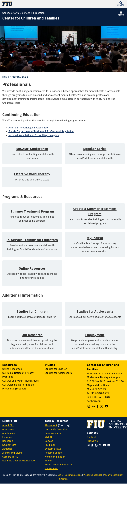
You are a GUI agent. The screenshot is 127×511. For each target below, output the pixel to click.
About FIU (8, 425)
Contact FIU (93, 437)
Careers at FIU (10, 457)
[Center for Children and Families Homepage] (30, 18)
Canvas (49, 441)
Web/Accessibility (113, 475)
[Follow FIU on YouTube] (105, 445)
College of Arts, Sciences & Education (23, 13)
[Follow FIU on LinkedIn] (93, 445)
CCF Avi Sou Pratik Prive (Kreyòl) (20, 381)
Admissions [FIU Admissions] (8, 429)
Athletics (7, 449)
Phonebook (51, 425)
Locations (7, 437)
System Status (53, 449)
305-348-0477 (100, 393)
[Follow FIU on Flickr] (109, 445)
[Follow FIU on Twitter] (101, 445)
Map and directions (98, 385)
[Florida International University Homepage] (33, 4)
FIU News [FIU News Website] (92, 441)
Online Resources (12, 369)
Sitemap (63, 479)
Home (5, 77)
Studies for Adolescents (58, 373)
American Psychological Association (28, 128)
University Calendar (56, 429)
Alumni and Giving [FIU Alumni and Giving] (12, 453)
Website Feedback (92, 475)
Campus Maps (53, 433)
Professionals (20, 77)
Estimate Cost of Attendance (18, 461)
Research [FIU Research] (7, 441)
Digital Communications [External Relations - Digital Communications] (70, 475)
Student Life (9, 445)
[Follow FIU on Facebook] (97, 445)
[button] (121, 3)
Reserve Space (53, 453)
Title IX (49, 461)
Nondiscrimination (55, 457)
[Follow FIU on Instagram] (89, 445)
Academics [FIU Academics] (8, 433)
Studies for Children (56, 369)
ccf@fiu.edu (94, 401)
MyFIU (48, 437)
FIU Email (50, 445)
